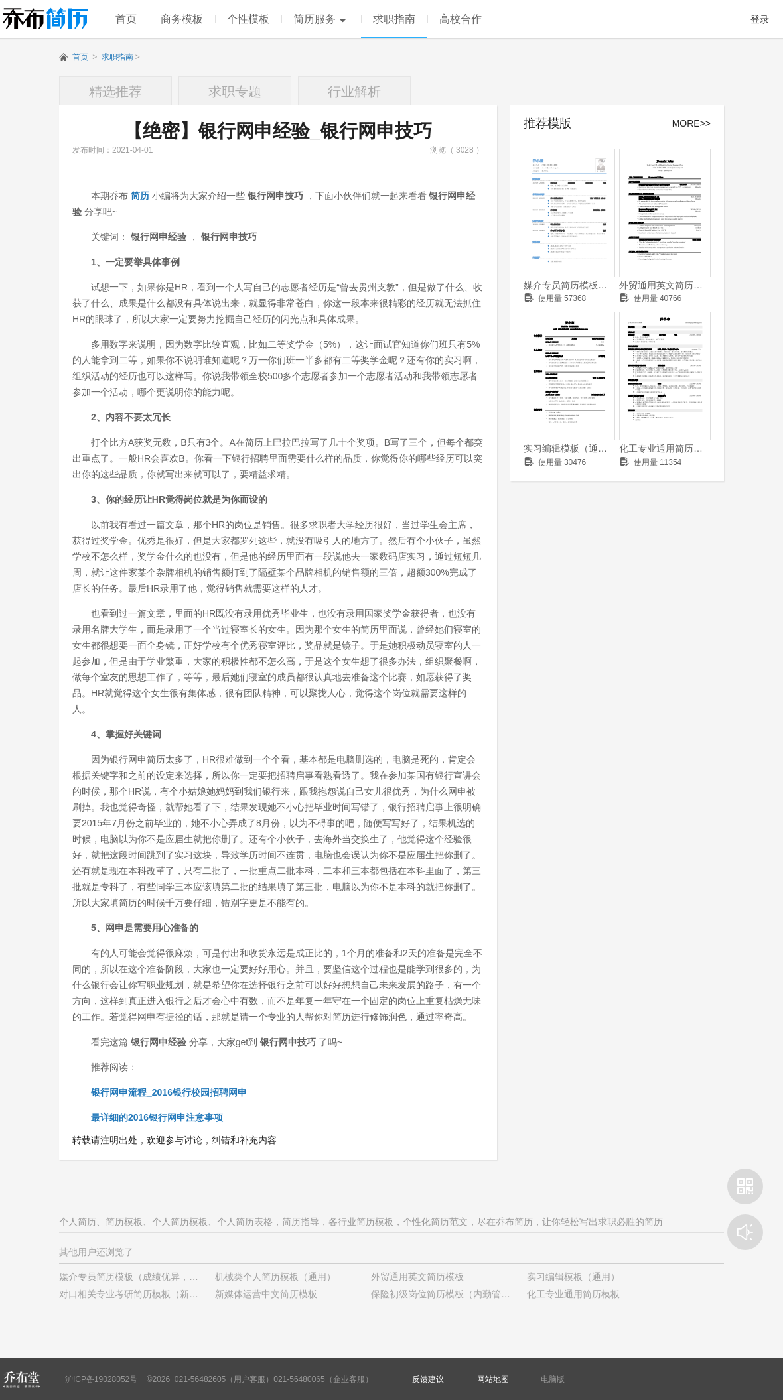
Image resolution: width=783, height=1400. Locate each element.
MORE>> (691, 123)
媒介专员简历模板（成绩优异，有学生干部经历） (569, 285)
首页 (126, 19)
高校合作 (460, 19)
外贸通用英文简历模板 (665, 285)
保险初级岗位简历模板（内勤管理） (445, 1294)
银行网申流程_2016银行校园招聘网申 (169, 1092)
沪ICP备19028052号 (101, 1379)
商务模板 (182, 19)
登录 (759, 19)
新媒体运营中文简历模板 (266, 1294)
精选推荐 (115, 91)
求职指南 (394, 19)
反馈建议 (428, 1379)
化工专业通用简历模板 (665, 448)
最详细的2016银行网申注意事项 (157, 1117)
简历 (140, 195)
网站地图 (493, 1379)
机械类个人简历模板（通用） (275, 1276)
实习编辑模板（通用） (569, 448)
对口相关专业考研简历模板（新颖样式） (142, 1294)
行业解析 (354, 91)
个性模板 (248, 19)
